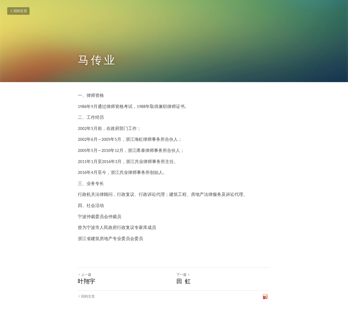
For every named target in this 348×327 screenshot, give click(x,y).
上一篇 (84, 275)
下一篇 (183, 275)
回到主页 (18, 11)
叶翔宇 (86, 281)
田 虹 (183, 281)
